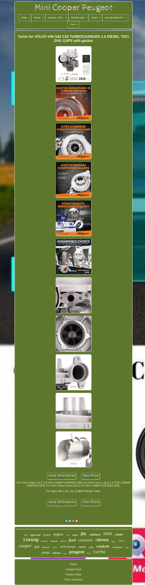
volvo (121, 540)
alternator (46, 547)
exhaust (56, 552)
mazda (91, 547)
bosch (113, 541)
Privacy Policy (73, 574)
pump (46, 552)
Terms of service (73, 579)
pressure (54, 541)
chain (119, 534)
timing (30, 540)
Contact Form (73, 569)
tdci (26, 535)
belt (88, 553)
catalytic (103, 546)
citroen (102, 539)
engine (58, 534)
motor (75, 535)
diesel (127, 547)
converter (85, 540)
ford (72, 540)
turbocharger (68, 546)
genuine (44, 541)
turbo (99, 552)
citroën (54, 547)
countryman (117, 547)
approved (35, 535)
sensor (82, 546)
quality (47, 534)
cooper (25, 545)
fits (84, 533)
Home (73, 564)
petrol (63, 541)
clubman (94, 534)
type (64, 553)
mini (107, 533)
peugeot (76, 551)
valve (68, 535)
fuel (37, 546)
